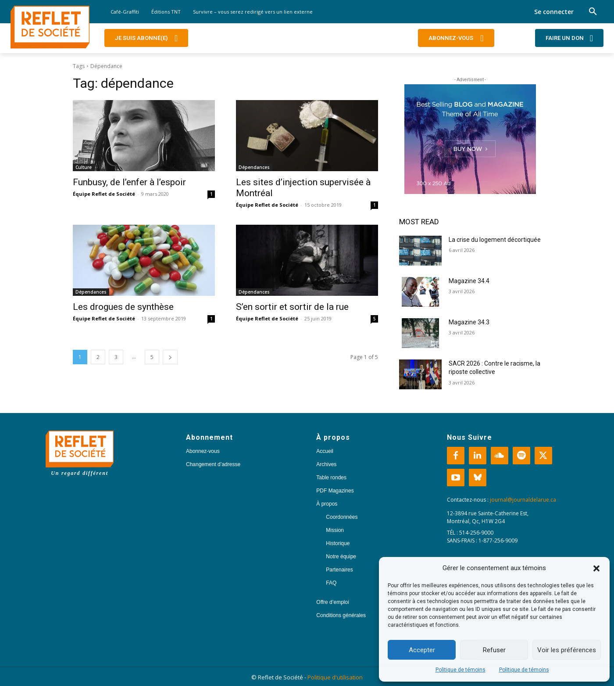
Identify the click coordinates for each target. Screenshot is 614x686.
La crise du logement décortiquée (495, 239)
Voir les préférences (566, 650)
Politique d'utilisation (335, 677)
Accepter (422, 650)
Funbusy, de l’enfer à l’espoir (129, 182)
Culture (83, 167)
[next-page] (170, 357)
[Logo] (50, 27)
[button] (596, 568)
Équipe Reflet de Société (104, 193)
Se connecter (554, 11)
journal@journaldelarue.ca (523, 499)
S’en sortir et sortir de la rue (293, 307)
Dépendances (254, 167)
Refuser (494, 650)
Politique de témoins (460, 670)
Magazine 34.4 (469, 280)
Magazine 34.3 (469, 322)
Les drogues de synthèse (124, 307)
